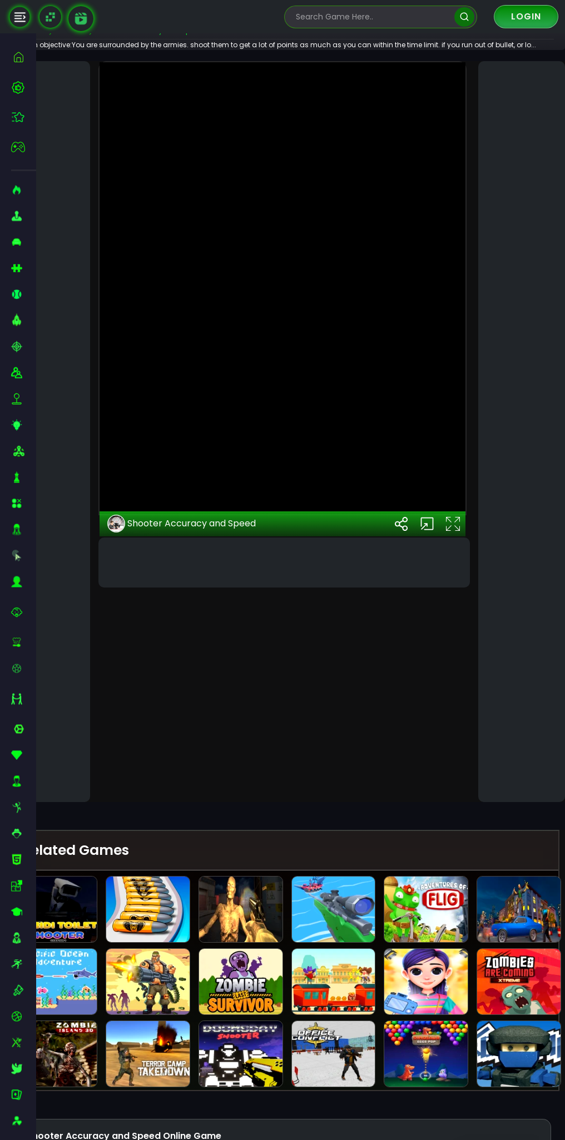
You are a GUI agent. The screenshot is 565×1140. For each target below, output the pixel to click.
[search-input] (372, 17)
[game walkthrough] (80, 18)
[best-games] (23, 87)
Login (526, 16)
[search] (464, 17)
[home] (23, 57)
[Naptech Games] (50, 16)
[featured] (23, 117)
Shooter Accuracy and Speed (211, 750)
